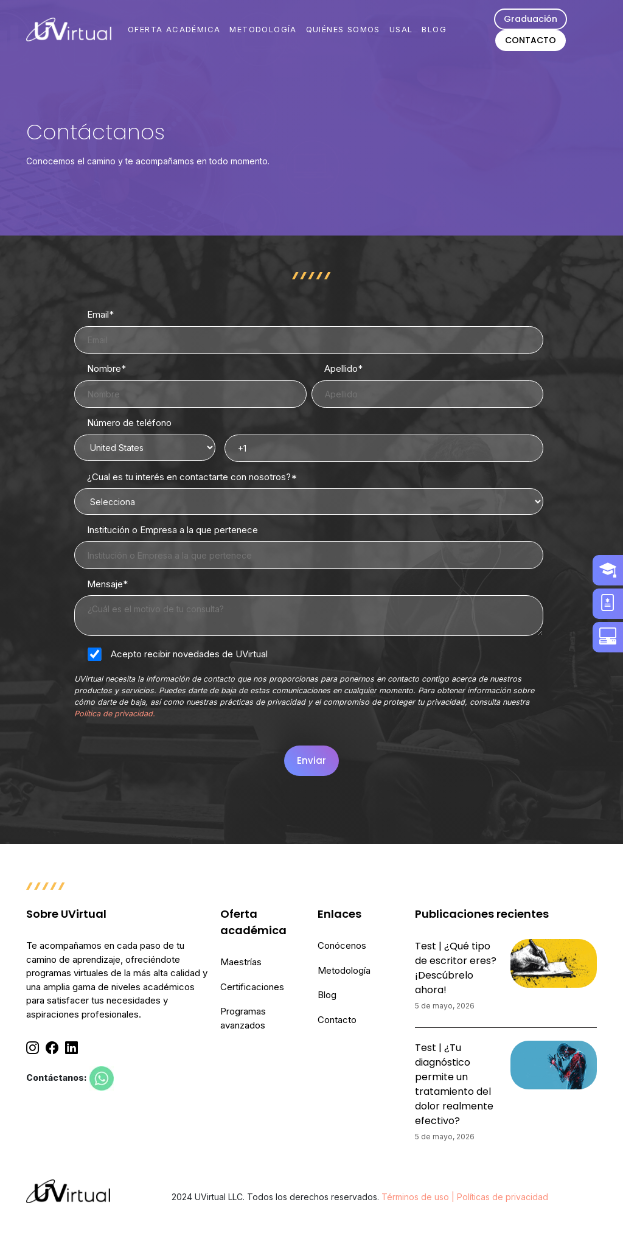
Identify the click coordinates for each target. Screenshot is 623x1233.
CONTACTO (530, 40)
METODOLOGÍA (262, 29)
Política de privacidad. (114, 713)
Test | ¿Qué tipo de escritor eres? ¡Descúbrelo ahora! (455, 968)
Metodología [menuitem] (344, 970)
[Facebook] (52, 1048)
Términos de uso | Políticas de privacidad (464, 1197)
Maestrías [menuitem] (241, 962)
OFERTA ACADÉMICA (174, 29)
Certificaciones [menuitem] (252, 987)
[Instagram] (32, 1048)
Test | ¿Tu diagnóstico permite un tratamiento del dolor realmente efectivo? (454, 1084)
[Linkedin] (71, 1048)
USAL (401, 29)
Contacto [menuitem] (337, 1019)
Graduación (530, 19)
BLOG (434, 29)
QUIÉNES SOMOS (343, 29)
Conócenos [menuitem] (342, 945)
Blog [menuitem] (327, 995)
